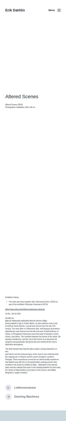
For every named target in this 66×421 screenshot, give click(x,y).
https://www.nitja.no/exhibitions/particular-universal (25, 309)
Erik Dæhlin (15, 10)
